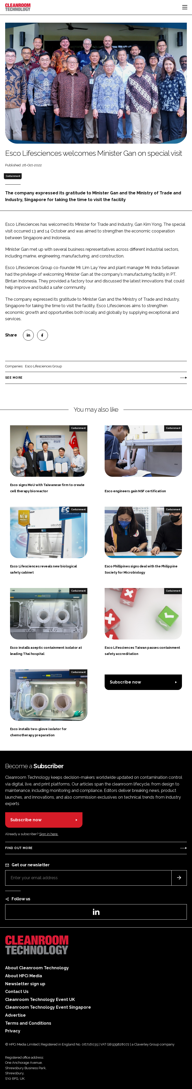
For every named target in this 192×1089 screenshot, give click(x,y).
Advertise (15, 1015)
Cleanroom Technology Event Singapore (48, 1007)
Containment (13, 176)
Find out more (18, 848)
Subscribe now (125, 682)
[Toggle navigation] (185, 7)
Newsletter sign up (25, 983)
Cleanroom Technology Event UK (40, 999)
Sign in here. (48, 834)
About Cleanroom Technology (37, 967)
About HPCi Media (23, 975)
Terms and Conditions (28, 1023)
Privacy (12, 1030)
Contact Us (17, 991)
